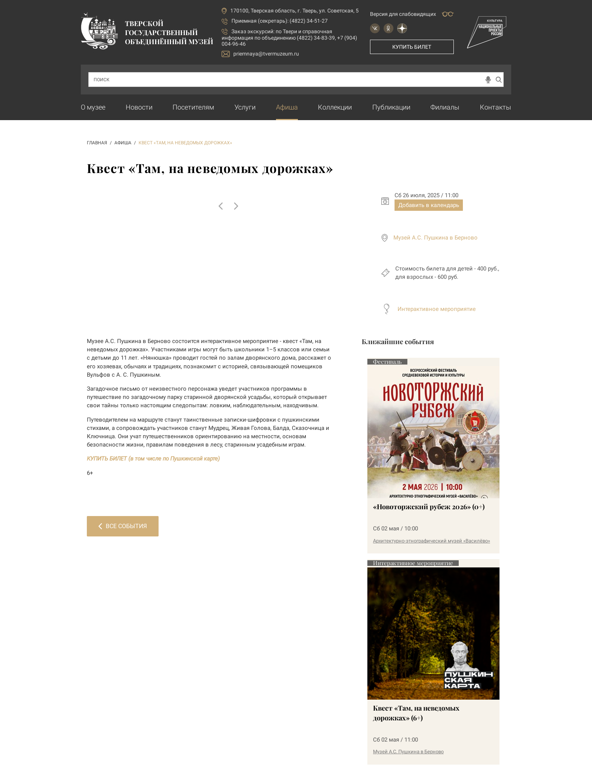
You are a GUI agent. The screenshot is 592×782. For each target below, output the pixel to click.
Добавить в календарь (428, 205)
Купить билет (411, 47)
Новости (139, 107)
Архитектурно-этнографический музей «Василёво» (431, 541)
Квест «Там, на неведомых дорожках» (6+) (416, 712)
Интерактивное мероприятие (437, 309)
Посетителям (193, 107)
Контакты (495, 107)
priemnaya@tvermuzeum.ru (260, 54)
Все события (123, 526)
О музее (93, 107)
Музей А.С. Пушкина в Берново (435, 237)
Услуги (245, 107)
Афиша (287, 107)
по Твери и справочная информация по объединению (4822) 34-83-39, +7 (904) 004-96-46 (289, 37)
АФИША (122, 142)
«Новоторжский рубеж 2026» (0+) (429, 506)
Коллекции (335, 107)
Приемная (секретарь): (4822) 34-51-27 (279, 21)
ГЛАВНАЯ (97, 142)
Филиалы (444, 107)
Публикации (391, 107)
